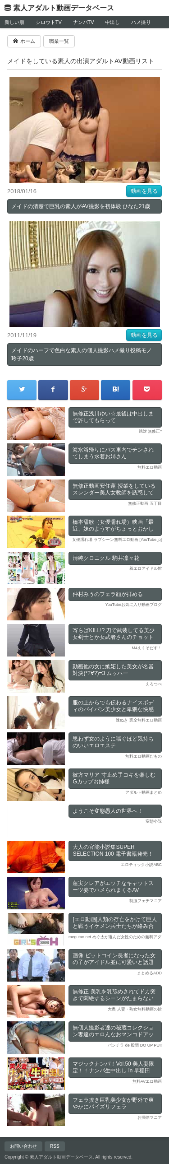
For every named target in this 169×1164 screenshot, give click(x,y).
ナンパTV (83, 22)
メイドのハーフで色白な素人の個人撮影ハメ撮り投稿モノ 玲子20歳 (81, 354)
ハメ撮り (141, 22)
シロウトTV (49, 22)
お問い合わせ (23, 1146)
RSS (54, 1146)
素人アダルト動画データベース (63, 8)
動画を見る (144, 191)
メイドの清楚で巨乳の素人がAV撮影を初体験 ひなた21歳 (80, 206)
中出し (112, 22)
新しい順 (14, 22)
